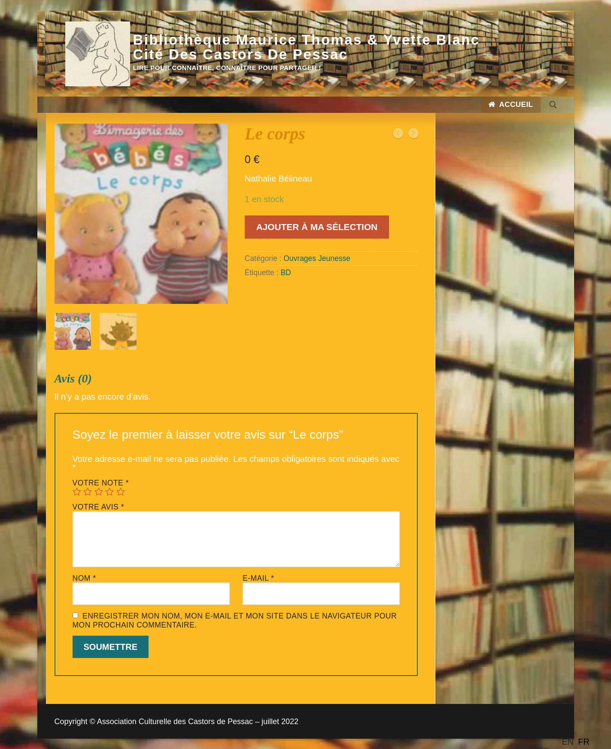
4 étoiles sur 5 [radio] (109, 490)
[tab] (236, 523)
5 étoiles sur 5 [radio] (120, 490)
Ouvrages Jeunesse (316, 258)
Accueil (510, 104)
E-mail (258, 577)
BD (285, 272)
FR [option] (584, 741)
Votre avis (98, 506)
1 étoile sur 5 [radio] (77, 490)
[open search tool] (553, 105)
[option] (584, 741)
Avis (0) (73, 378)
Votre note (101, 482)
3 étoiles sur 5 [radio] (98, 490)
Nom (84, 577)
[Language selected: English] (578, 742)
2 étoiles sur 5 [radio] (87, 490)
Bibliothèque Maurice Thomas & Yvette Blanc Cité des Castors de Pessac (306, 47)
